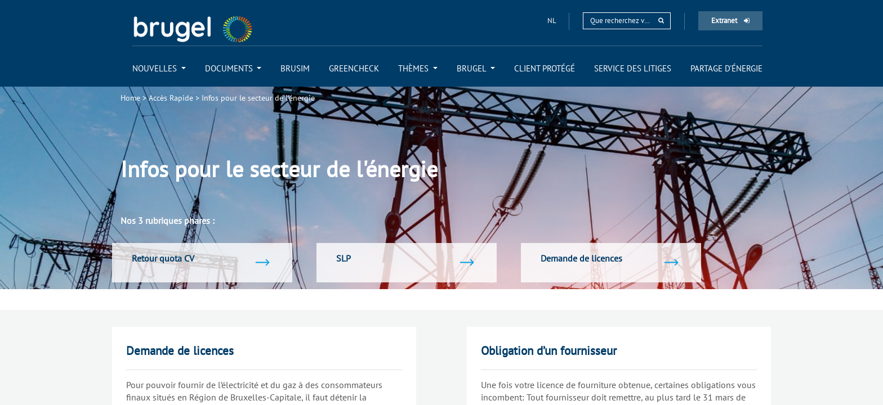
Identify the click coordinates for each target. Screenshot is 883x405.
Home (130, 98)
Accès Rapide (171, 98)
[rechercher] (661, 20)
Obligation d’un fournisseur (549, 350)
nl (552, 20)
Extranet (730, 20)
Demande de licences (180, 350)
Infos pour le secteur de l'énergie (258, 98)
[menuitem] (159, 68)
